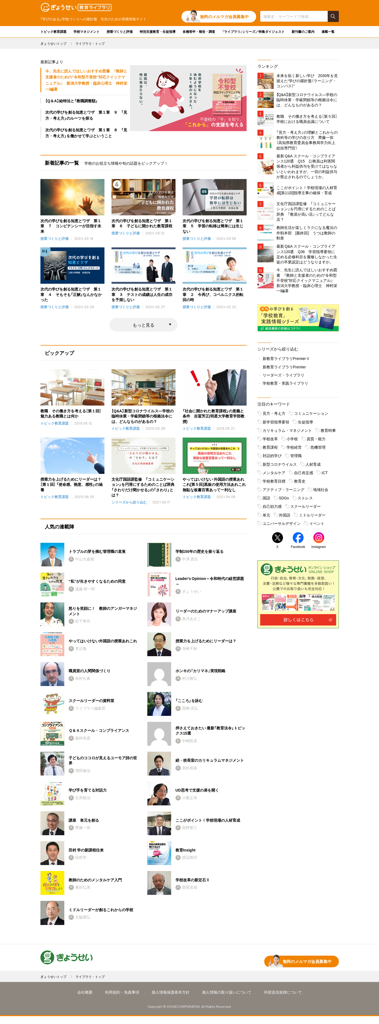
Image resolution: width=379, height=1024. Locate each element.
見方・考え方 (274, 415)
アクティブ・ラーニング (283, 491)
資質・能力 (316, 440)
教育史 (299, 483)
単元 (266, 516)
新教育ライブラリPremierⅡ (286, 360)
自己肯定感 (303, 474)
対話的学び (272, 457)
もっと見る (143, 325)
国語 (266, 499)
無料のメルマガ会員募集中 (224, 17)
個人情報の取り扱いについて (226, 1000)
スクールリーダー (305, 508)
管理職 (296, 457)
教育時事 (328, 432)
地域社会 (320, 491)
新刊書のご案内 (303, 31)
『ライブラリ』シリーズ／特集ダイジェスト (253, 31)
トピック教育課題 (53, 31)
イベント (316, 525)
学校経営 (294, 449)
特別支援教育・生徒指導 (158, 31)
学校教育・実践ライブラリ (285, 385)
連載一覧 (328, 31)
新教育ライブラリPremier (284, 368)
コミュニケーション (311, 415)
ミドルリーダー (312, 516)
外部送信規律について (283, 1000)
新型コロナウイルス (280, 466)
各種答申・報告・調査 (199, 31)
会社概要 (85, 1000)
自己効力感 (272, 508)
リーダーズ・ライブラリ (283, 376)
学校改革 (270, 440)
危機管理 (318, 449)
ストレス (305, 499)
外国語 (284, 516)
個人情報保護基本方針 (171, 1000)
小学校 (292, 440)
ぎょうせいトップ (53, 43)
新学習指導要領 (276, 423)
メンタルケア (274, 474)
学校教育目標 (274, 483)
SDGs (284, 499)
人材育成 (313, 466)
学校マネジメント (87, 31)
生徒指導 (305, 423)
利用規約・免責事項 (122, 1000)
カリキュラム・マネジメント (287, 432)
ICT (325, 474)
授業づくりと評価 (120, 31)
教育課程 (270, 449)
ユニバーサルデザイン (282, 525)
